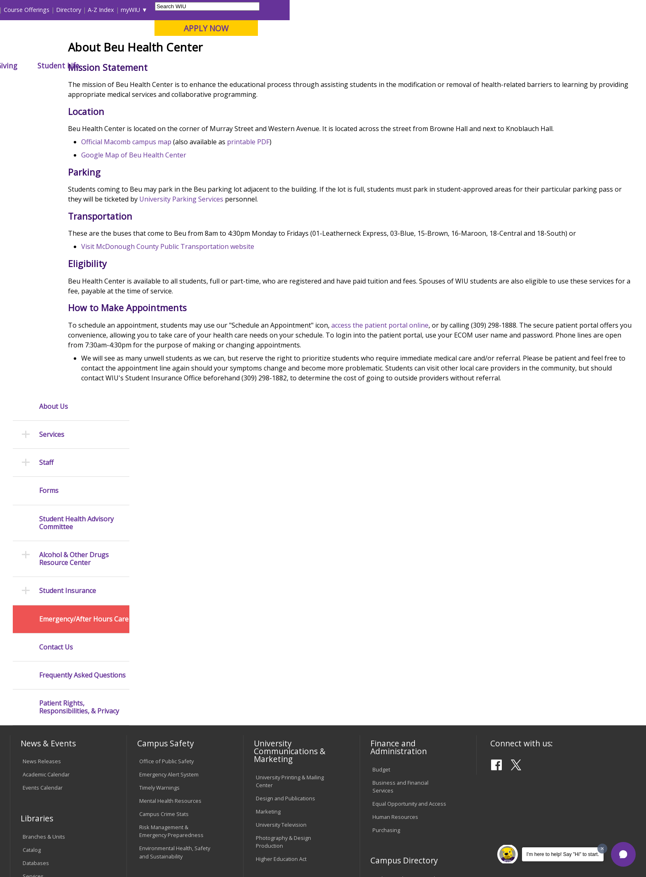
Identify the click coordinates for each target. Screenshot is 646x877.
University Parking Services (331, 259)
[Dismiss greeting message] (602, 849)
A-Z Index (457, 10)
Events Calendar (43, 535)
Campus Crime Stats (164, 561)
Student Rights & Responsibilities (276, 740)
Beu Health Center (257, 84)
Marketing (268, 559)
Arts (274, 65)
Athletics (317, 65)
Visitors (80, 10)
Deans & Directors (394, 652)
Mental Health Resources (170, 548)
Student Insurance (67, 295)
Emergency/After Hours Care (84, 323)
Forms (49, 195)
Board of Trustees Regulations (293, 676)
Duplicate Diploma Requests (57, 693)
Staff (46, 167)
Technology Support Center (173, 700)
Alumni (234, 65)
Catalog (32, 597)
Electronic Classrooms (166, 674)
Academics (125, 65)
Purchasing (386, 577)
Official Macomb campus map (194, 202)
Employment (91, 809)
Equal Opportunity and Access (409, 551)
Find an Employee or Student (407, 626)
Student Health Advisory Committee (76, 226)
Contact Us (56, 351)
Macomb (162, 49)
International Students (127, 10)
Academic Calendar (46, 522)
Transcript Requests (48, 680)
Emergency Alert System (169, 522)
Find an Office (389, 639)
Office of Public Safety (166, 509)
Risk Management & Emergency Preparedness (171, 578)
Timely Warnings (159, 535)
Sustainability (142, 809)
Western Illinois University (133, 35)
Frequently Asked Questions (82, 379)
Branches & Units (44, 584)
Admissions (182, 65)
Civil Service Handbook (284, 723)
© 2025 (33, 847)
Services (51, 139)
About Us (53, 110)
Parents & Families (38, 10)
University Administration (403, 665)
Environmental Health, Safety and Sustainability (174, 599)
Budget (381, 517)
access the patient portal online (447, 395)
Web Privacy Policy (186, 847)
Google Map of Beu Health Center (201, 215)
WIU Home (158, 84)
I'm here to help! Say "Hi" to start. (563, 854)
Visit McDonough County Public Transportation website (235, 317)
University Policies (278, 663)
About (298, 84)
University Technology (166, 713)
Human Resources (395, 564)
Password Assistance (165, 687)
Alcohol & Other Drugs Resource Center (74, 263)
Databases (36, 610)
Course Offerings (383, 10)
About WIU (68, 65)
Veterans (187, 809)
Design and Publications (285, 545)
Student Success (202, 84)
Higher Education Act (281, 606)
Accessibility (43, 809)
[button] (623, 854)
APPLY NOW (562, 28)
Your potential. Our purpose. (95, 49)
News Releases (42, 509)
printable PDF (316, 202)
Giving (363, 65)
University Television (281, 572)
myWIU (486, 10)
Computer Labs (158, 660)
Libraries (341, 10)
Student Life (414, 65)
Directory (425, 10)
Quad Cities (201, 49)
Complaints (269, 758)
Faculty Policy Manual (281, 689)
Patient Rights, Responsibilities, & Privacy (79, 411)
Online (238, 49)
